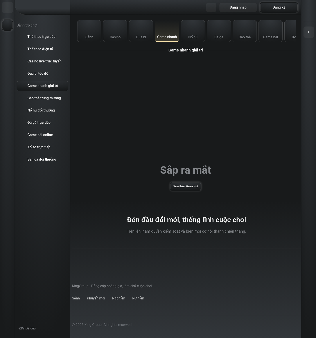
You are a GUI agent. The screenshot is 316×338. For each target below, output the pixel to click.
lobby (76, 298)
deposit (118, 298)
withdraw (138, 298)
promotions (96, 298)
